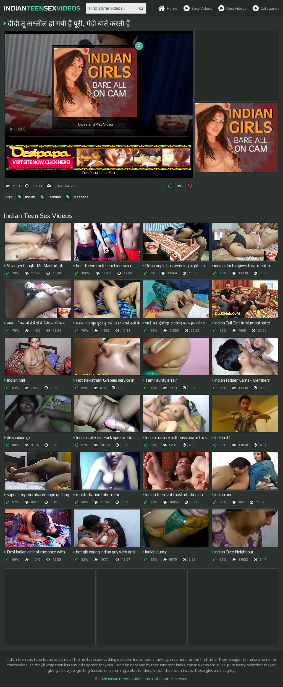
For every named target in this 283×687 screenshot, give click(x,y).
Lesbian (49, 197)
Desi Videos (232, 8)
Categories (265, 8)
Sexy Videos (197, 8)
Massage (76, 197)
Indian (25, 197)
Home (167, 8)
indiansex (42, 8)
